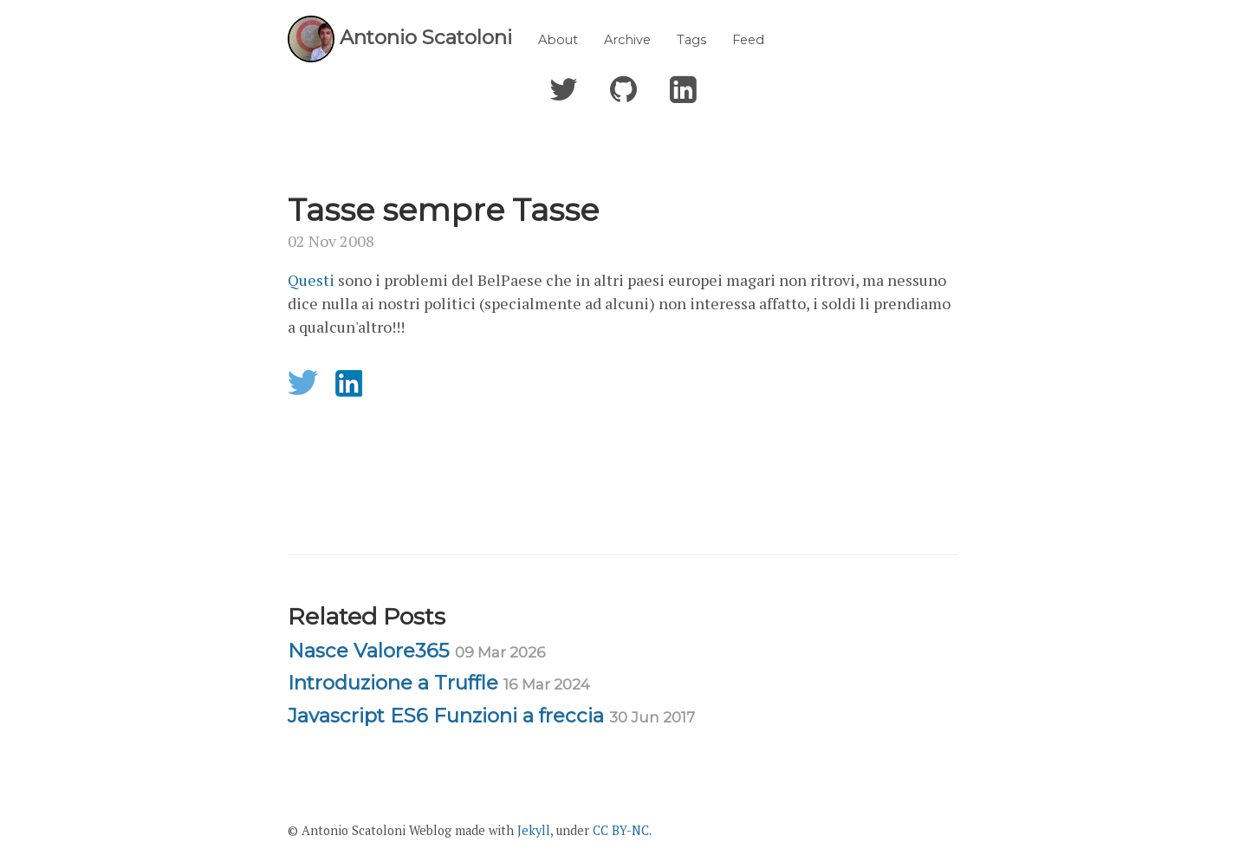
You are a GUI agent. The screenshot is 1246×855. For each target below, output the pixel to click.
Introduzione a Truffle (439, 682)
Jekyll (533, 830)
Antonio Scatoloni (426, 37)
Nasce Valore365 (417, 650)
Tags (691, 40)
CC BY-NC (621, 830)
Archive (627, 40)
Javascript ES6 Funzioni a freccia (491, 715)
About (558, 40)
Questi (313, 279)
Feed (748, 40)
